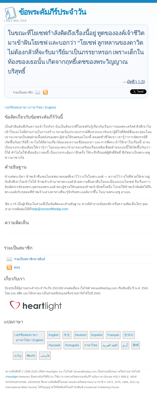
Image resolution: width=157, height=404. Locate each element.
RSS (17, 267)
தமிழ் (18, 355)
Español (96, 335)
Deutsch (80, 335)
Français (113, 335)
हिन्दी (136, 345)
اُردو (125, 345)
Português (72, 345)
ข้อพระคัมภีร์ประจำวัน (52, 12)
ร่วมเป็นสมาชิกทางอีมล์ (25, 259)
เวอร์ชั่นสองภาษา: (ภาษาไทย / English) (29, 337)
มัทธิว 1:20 (136, 81)
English (54, 335)
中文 (67, 335)
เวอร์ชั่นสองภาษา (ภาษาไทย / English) (30, 107)
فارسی (44, 355)
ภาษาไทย (90, 345)
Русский (54, 345)
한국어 (128, 335)
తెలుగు (31, 355)
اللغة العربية (110, 345)
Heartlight (12, 376)
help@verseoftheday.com (49, 209)
